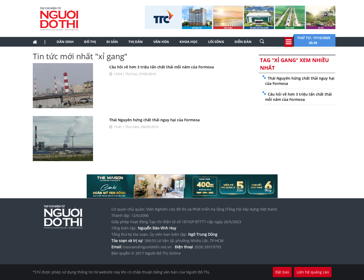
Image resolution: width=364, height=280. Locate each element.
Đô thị (90, 41)
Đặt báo (282, 272)
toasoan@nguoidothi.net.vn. (148, 246)
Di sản (112, 41)
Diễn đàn (243, 41)
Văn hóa (161, 41)
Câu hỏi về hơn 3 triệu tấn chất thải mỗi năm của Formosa (161, 66)
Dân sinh (65, 41)
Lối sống (216, 41)
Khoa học (189, 41)
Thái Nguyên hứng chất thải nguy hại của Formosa (154, 119)
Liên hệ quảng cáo (313, 272)
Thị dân (135, 41)
